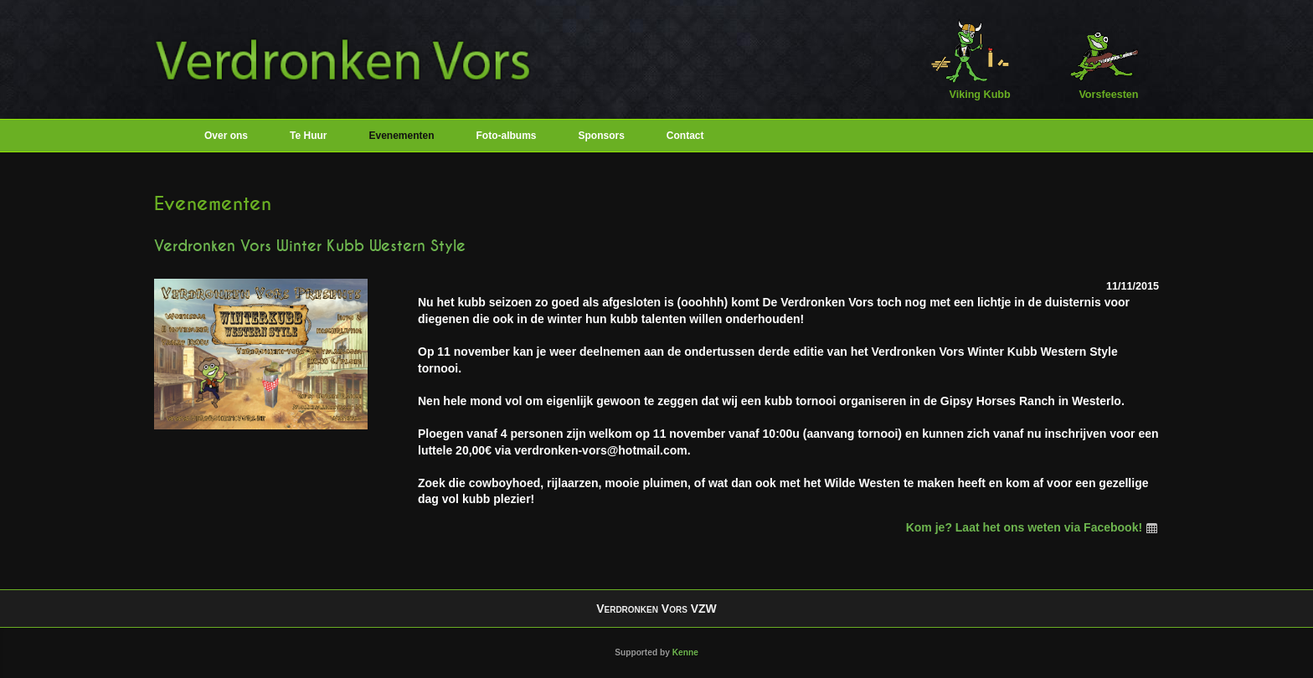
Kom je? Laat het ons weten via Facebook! (1032, 527)
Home (170, 136)
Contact (685, 135)
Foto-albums (506, 135)
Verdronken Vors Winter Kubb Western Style (310, 246)
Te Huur (308, 135)
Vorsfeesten (1098, 58)
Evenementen (401, 135)
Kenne (685, 652)
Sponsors (602, 135)
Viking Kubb (970, 58)
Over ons (226, 135)
